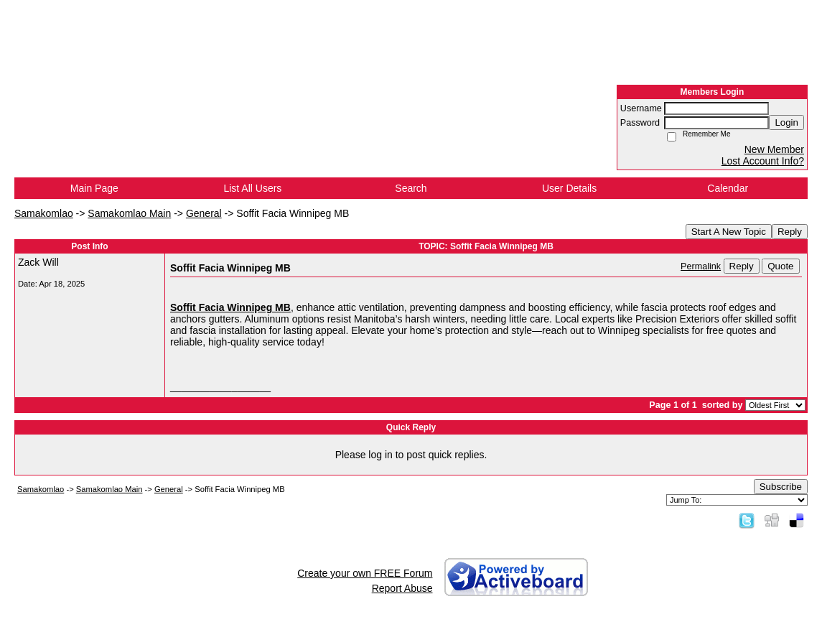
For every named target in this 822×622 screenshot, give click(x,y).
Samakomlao (43, 213)
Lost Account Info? (762, 161)
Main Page (94, 188)
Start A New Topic (728, 231)
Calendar (727, 188)
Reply (789, 231)
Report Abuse (402, 588)
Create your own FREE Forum (364, 573)
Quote (780, 266)
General (204, 213)
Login (786, 122)
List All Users (252, 188)
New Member (774, 149)
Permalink (701, 266)
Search (410, 188)
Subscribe (781, 486)
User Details (569, 188)
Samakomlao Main (129, 213)
